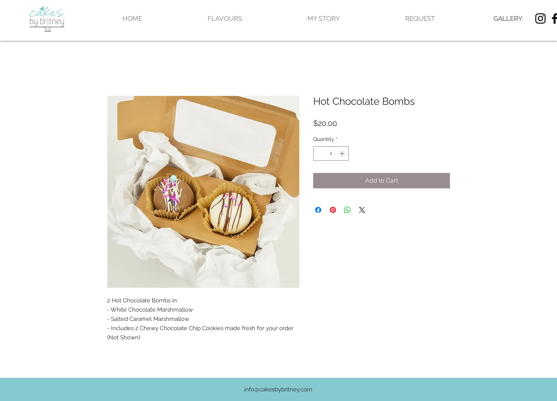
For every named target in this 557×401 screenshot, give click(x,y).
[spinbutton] (331, 153)
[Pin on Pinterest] (332, 210)
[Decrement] (319, 153)
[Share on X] (362, 210)
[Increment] (342, 153)
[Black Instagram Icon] (540, 18)
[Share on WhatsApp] (347, 210)
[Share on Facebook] (318, 210)
